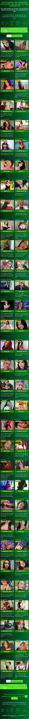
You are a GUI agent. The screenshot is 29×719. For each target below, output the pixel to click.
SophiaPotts (4, 539)
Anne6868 (17, 159)
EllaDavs (17, 419)
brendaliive (3, 299)
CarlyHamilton (4, 259)
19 (14, 31)
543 (23, 31)
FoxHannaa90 (18, 459)
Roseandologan (5, 239)
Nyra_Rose (3, 39)
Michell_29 (3, 439)
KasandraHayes (5, 219)
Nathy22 (3, 159)
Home (9, 35)
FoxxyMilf (3, 579)
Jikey (16, 259)
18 (11, 31)
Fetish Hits (16, 716)
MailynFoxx (18, 439)
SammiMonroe (18, 99)
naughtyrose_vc (19, 619)
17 (8, 31)
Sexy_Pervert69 (19, 339)
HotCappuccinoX (19, 139)
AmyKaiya (17, 559)
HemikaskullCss (5, 139)
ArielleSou (3, 319)
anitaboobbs (18, 219)
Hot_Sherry (18, 379)
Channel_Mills (18, 239)
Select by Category (17, 35)
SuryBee (17, 579)
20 (17, 31)
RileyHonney (4, 479)
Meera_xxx (3, 199)
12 (19, 28)
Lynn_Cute (3, 339)
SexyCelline (18, 299)
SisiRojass (3, 459)
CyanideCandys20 (19, 499)
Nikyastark (3, 79)
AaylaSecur (18, 279)
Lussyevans (18, 639)
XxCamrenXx (18, 659)
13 (22, 28)
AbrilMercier (4, 499)
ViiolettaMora (4, 599)
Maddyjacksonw (19, 599)
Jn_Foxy (17, 479)
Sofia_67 (17, 39)
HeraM (16, 359)
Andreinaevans (4, 359)
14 (25, 28)
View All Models (5, 28)
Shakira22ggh (18, 519)
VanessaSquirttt (5, 119)
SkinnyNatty (18, 539)
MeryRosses (4, 379)
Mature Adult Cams (12, 23)
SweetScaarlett (4, 399)
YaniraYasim (4, 99)
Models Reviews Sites (18, 23)
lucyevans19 (18, 79)
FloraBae (3, 179)
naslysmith (3, 419)
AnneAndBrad (18, 199)
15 (2, 31)
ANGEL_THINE (4, 59)
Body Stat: (7, 51)
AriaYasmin (3, 559)
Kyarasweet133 (19, 179)
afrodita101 (3, 519)
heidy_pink (18, 319)
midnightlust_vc (5, 659)
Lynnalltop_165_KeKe (6, 279)
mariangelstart (18, 399)
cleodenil (17, 59)
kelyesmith (17, 119)
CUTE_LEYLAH (4, 639)
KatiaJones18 (4, 619)
